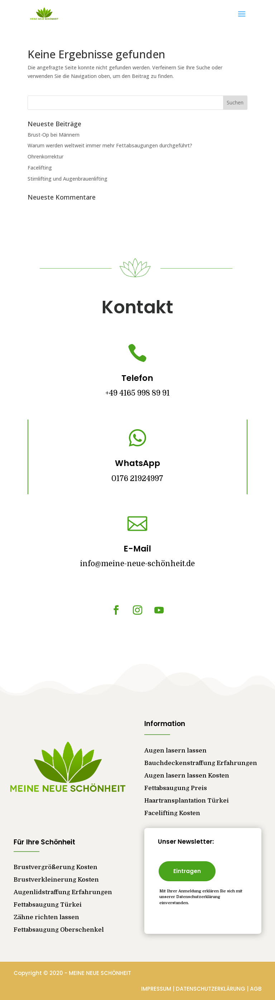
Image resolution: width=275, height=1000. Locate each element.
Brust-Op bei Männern (53, 134)
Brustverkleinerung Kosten (56, 879)
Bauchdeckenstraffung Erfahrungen (200, 763)
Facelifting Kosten (172, 813)
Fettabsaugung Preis (175, 788)
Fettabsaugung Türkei (48, 904)
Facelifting (40, 167)
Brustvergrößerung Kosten (55, 867)
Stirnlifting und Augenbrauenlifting (67, 178)
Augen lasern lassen (175, 750)
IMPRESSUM (157, 988)
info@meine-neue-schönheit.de (137, 563)
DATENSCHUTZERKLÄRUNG (211, 988)
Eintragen (187, 871)
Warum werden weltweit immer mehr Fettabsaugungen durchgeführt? (110, 145)
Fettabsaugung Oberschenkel (59, 929)
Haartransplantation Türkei (186, 800)
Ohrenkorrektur (45, 156)
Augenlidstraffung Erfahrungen (63, 892)
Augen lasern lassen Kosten (186, 775)
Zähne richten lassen (46, 917)
